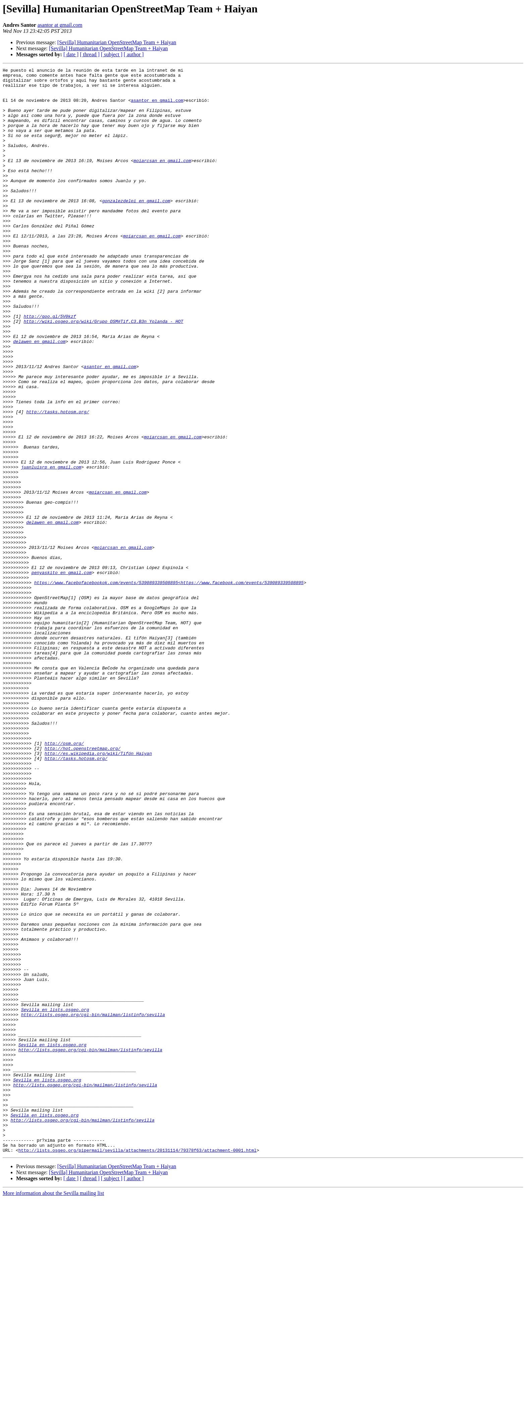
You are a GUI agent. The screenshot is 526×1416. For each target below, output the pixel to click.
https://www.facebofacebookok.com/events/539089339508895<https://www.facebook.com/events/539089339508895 (169, 686)
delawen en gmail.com (39, 397)
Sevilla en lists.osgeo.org (55, 1198)
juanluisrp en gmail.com (51, 547)
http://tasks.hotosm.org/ (57, 481)
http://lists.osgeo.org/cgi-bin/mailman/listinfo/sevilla (93, 1204)
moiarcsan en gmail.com (162, 179)
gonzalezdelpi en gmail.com (136, 228)
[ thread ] (90, 54)
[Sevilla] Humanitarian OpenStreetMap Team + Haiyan (116, 42)
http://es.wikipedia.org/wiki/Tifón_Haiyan (98, 891)
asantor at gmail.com (60, 25)
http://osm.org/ (64, 879)
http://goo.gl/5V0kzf (49, 366)
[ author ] (134, 54)
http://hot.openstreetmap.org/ (82, 885)
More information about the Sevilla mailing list (53, 1410)
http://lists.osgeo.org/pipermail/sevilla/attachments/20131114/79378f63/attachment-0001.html (137, 1367)
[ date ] (70, 54)
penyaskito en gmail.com (62, 674)
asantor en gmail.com (157, 107)
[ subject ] (111, 54)
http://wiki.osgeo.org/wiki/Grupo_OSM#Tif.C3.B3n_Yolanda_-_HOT (103, 372)
